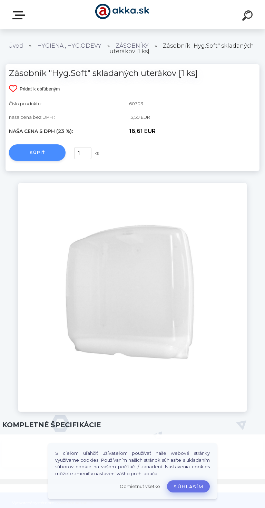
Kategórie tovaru (20, 15)
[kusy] (82, 153)
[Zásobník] (132, 185)
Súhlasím (188, 486)
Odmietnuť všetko (140, 486)
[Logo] (122, 14)
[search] (248, 17)
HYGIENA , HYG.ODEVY (69, 45)
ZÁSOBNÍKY (132, 45)
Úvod (15, 45)
